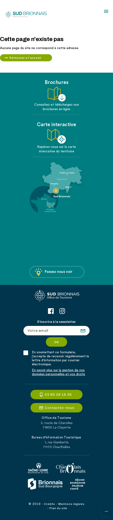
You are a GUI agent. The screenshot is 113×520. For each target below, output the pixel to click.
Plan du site (58, 508)
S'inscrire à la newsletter (56, 322)
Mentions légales (71, 504)
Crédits (49, 504)
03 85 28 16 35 (58, 394)
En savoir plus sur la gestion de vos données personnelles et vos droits (58, 372)
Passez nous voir (53, 272)
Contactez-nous (59, 408)
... (106, 510)
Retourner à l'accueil (25, 57)
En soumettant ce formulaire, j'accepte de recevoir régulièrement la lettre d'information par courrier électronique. (60, 358)
